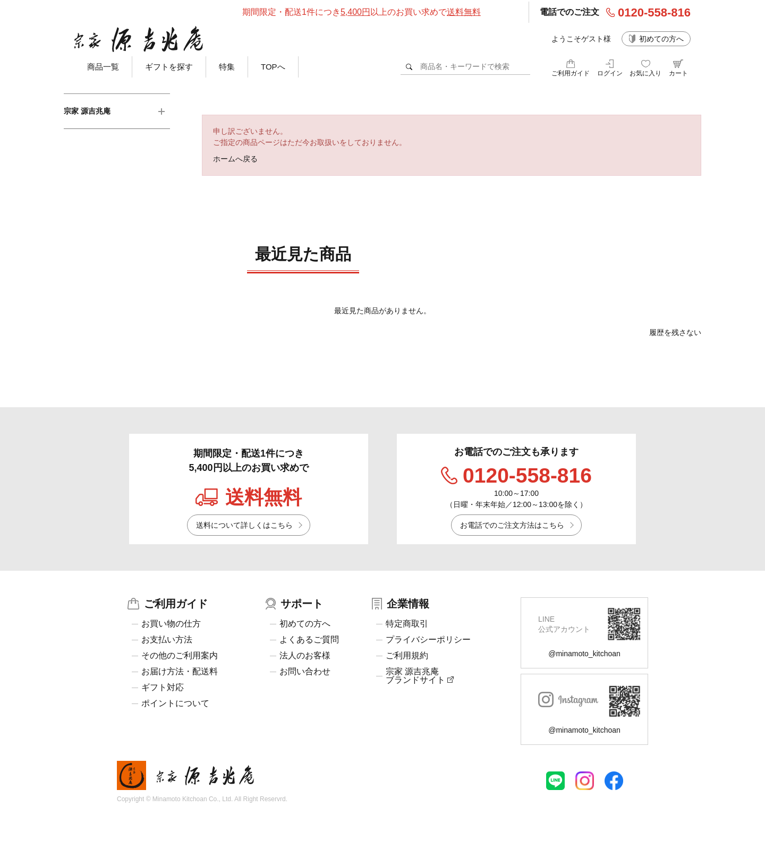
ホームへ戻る (235, 159)
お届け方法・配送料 (179, 671)
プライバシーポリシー (428, 640)
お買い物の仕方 (171, 624)
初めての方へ (661, 39)
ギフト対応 (162, 687)
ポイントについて (175, 703)
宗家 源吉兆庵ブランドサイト (420, 675)
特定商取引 (407, 624)
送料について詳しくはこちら (244, 525)
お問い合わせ (304, 671)
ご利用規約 (407, 655)
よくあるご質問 (309, 640)
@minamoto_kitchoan (584, 653)
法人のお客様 (304, 655)
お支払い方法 (166, 640)
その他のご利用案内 (179, 655)
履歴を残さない (675, 332)
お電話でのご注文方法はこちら (512, 525)
